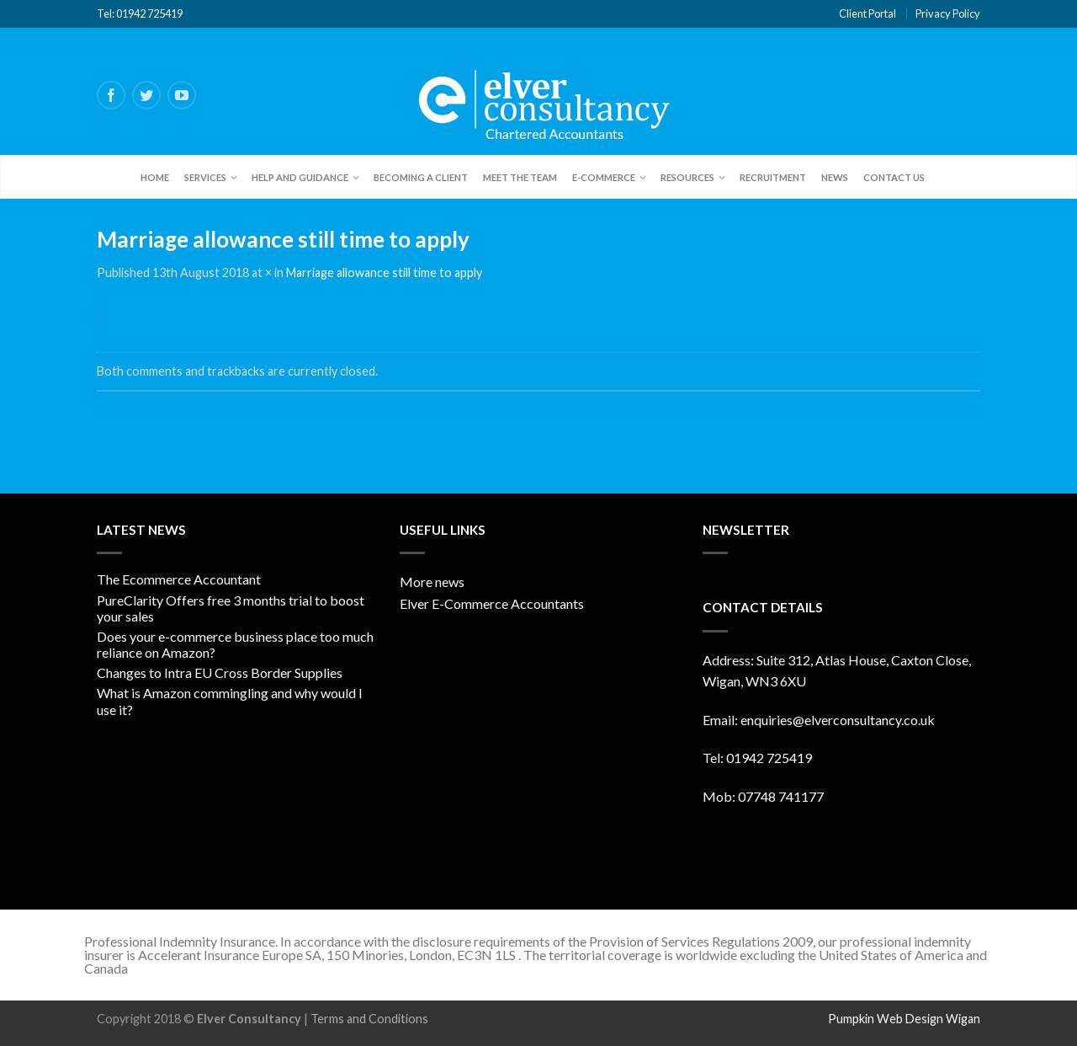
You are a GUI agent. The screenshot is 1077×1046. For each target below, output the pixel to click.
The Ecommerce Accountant (179, 579)
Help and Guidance (300, 177)
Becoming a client (421, 177)
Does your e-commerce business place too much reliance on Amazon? (235, 644)
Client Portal (867, 13)
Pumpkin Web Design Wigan (904, 1018)
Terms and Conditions (369, 1018)
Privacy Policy (947, 13)
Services (205, 177)
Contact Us (894, 177)
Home (155, 177)
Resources (687, 177)
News (834, 177)
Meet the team (520, 177)
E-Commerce (603, 177)
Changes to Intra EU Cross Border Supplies (219, 672)
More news (432, 582)
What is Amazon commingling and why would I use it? (230, 701)
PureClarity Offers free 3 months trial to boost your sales (230, 608)
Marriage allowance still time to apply (384, 272)
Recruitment (773, 177)
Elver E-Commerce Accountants (492, 603)
